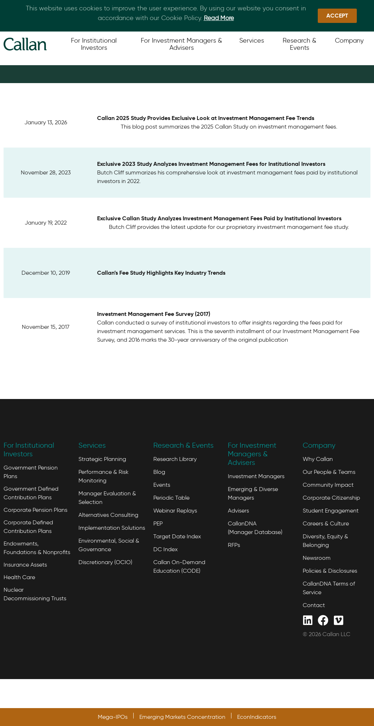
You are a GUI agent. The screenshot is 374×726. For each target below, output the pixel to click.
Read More (219, 18)
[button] (337, 16)
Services (92, 477)
